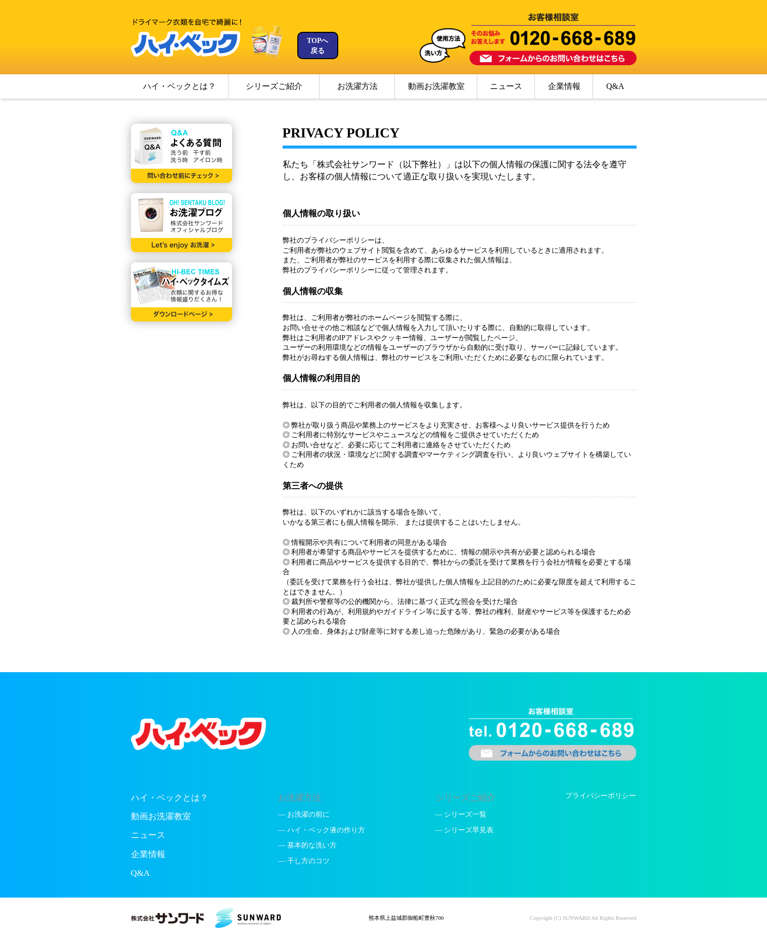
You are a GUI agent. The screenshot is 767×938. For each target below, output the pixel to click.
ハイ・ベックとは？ (179, 86)
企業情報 (564, 86)
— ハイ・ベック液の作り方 (321, 830)
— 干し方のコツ (304, 861)
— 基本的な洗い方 (307, 845)
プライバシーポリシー (600, 796)
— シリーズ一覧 (461, 814)
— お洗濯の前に (304, 814)
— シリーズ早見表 (464, 830)
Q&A (615, 86)
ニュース (506, 86)
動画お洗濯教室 (436, 86)
